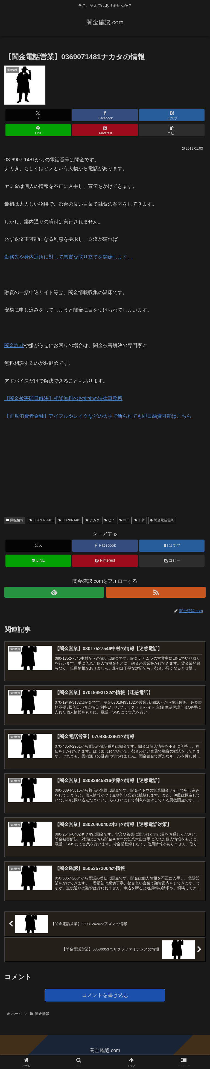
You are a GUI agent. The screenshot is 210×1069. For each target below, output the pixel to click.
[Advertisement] (45, 464)
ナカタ (93, 520)
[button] (172, 130)
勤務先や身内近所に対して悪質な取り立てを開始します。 (68, 257)
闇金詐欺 (14, 345)
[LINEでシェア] (38, 130)
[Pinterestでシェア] (105, 130)
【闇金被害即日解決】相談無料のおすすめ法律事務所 (63, 398)
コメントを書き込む (105, 997)
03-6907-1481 (42, 520)
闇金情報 (15, 520)
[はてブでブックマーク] (172, 115)
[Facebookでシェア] (105, 115)
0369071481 (70, 520)
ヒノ (109, 520)
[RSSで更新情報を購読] (156, 592)
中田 (124, 520)
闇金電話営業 (162, 520)
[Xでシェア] (38, 115)
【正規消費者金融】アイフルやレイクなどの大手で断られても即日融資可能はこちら (97, 416)
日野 (140, 520)
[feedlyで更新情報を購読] (54, 592)
